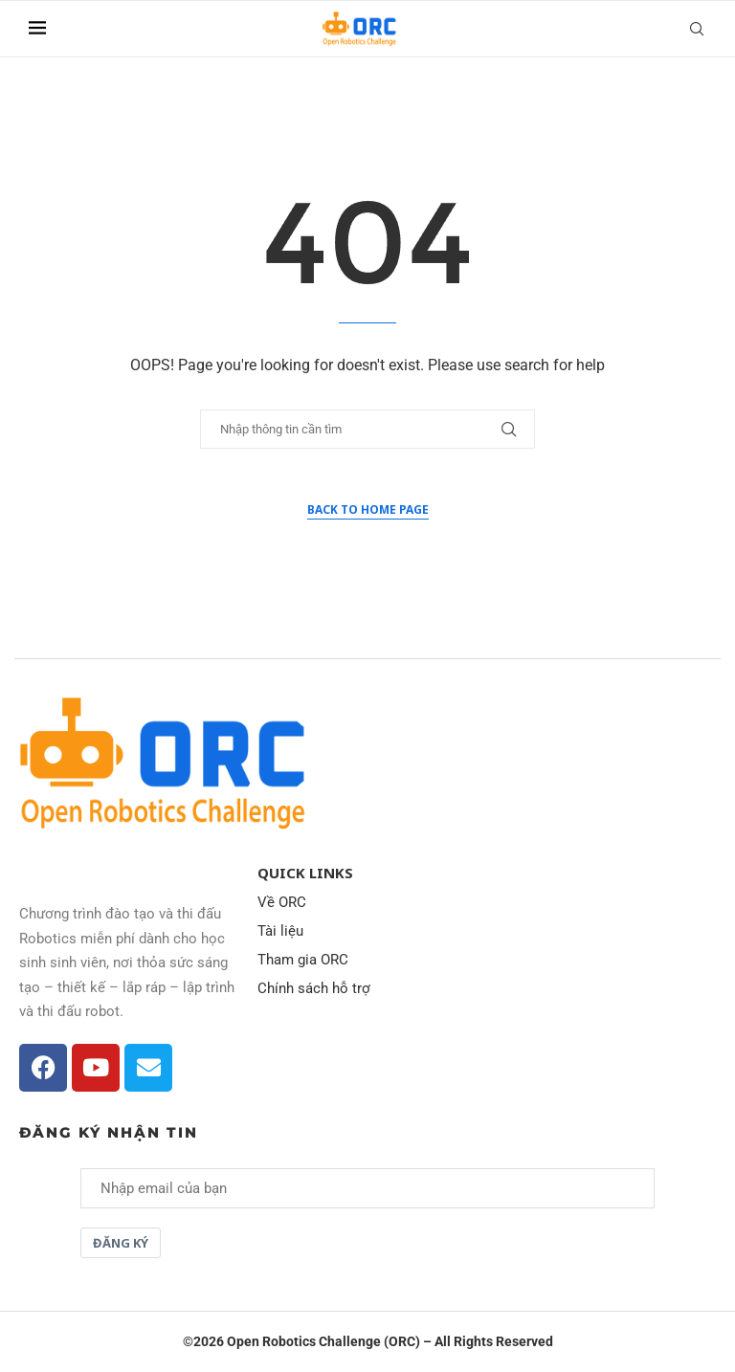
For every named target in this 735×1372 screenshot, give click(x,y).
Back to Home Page (368, 509)
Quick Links (305, 873)
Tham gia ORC (302, 960)
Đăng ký (120, 1242)
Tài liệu (280, 931)
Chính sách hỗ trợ (313, 989)
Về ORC (281, 903)
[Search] (696, 28)
